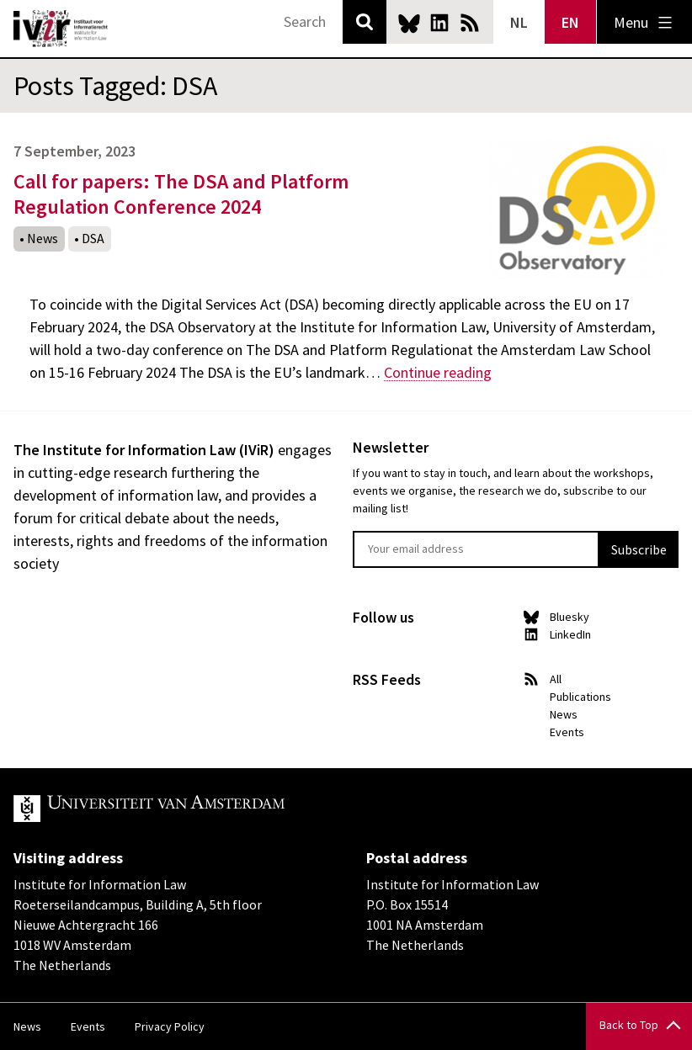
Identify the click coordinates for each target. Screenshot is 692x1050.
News (42, 238)
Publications (580, 696)
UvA (208, 808)
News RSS (470, 22)
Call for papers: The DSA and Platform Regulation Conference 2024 (181, 194)
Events (567, 732)
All (556, 679)
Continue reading (438, 372)
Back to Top (628, 1024)
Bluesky (409, 22)
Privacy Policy (170, 1026)
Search (364, 22)
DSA (93, 238)
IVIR (60, 28)
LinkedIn (439, 22)
